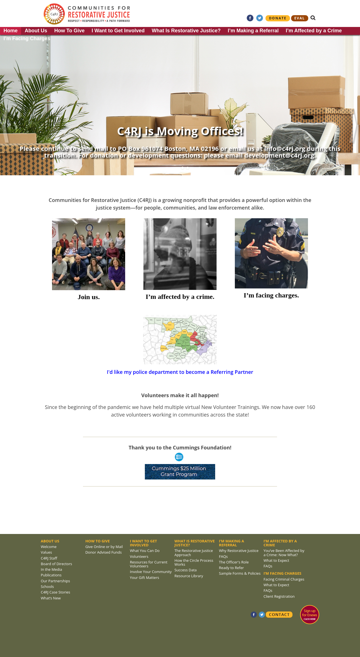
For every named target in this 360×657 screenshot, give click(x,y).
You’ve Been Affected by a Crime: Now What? (284, 552)
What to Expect (276, 560)
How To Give (69, 30)
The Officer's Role (234, 562)
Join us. (89, 297)
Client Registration (279, 596)
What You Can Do (145, 550)
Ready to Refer (231, 567)
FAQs (223, 556)
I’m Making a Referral (253, 30)
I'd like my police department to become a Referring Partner (180, 372)
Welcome (49, 546)
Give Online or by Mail (104, 546)
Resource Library (188, 575)
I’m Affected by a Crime (314, 30)
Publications (51, 575)
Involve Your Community (151, 571)
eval (299, 18)
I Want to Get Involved (118, 30)
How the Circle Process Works (193, 562)
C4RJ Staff (49, 558)
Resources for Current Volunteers (148, 564)
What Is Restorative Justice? (186, 30)
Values (46, 552)
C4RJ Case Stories (55, 592)
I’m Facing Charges (27, 38)
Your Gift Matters (144, 577)
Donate (277, 18)
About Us (36, 30)
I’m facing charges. (271, 295)
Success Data (185, 569)
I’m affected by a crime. (180, 296)
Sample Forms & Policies (240, 573)
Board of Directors (56, 563)
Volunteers (139, 556)
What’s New (51, 598)
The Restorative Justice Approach (193, 552)
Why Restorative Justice (239, 550)
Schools (47, 586)
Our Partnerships (55, 580)
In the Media (51, 569)
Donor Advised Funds (103, 552)
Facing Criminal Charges (284, 579)
